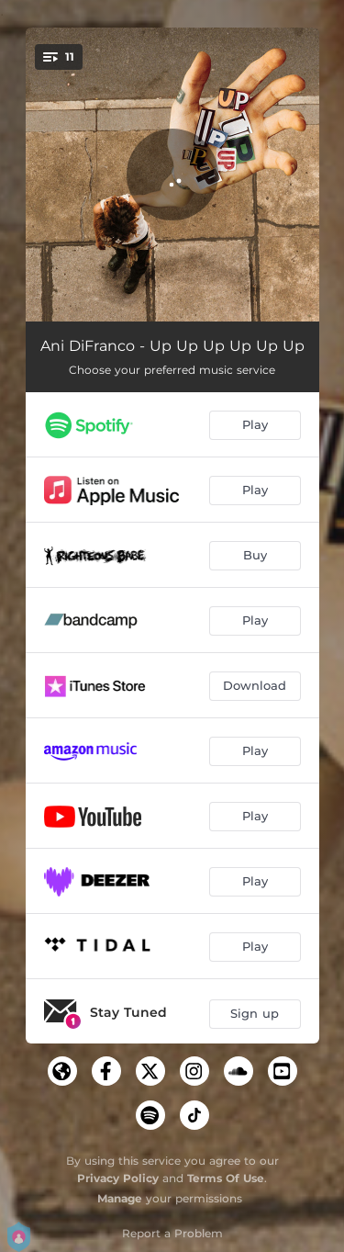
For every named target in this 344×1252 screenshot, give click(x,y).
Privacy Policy (118, 1178)
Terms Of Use (225, 1178)
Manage (119, 1198)
